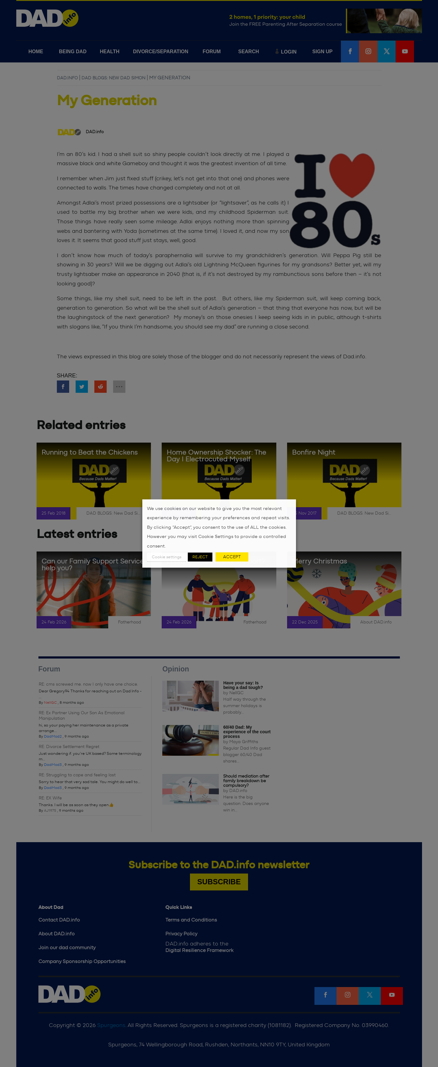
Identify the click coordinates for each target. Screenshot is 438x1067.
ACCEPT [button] (232, 557)
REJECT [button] (200, 557)
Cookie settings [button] (166, 557)
